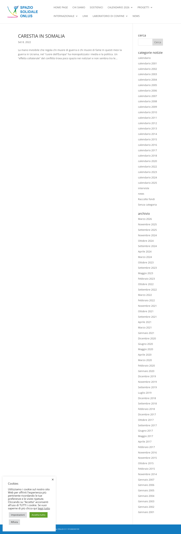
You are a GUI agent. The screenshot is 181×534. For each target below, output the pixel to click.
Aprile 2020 (144, 354)
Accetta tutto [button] (38, 514)
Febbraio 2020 (146, 365)
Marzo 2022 (145, 295)
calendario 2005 (147, 85)
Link (85, 16)
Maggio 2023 (145, 273)
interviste (143, 188)
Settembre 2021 (147, 316)
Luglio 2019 (144, 392)
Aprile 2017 (144, 441)
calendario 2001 (147, 63)
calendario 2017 (147, 150)
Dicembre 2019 (147, 376)
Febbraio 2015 (146, 468)
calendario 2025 (147, 182)
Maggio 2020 (145, 349)
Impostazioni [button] (18, 514)
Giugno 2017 (145, 430)
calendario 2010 (147, 112)
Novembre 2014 (147, 474)
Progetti (143, 7)
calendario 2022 (147, 166)
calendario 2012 (147, 123)
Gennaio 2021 (146, 333)
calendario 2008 (147, 101)
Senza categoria (147, 204)
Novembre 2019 (147, 381)
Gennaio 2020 (146, 371)
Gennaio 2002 (146, 506)
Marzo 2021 (145, 327)
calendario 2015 (147, 139)
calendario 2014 (147, 134)
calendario (144, 58)
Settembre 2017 (147, 425)
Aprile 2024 (144, 251)
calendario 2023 (147, 172)
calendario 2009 (147, 106)
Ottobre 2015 (146, 463)
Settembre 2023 (147, 267)
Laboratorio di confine (108, 16)
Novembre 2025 (147, 224)
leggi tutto (44, 508)
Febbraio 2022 (146, 300)
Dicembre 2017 (147, 414)
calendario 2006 (147, 90)
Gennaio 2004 (146, 496)
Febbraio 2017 (146, 447)
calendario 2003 (147, 74)
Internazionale (64, 16)
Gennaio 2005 (146, 490)
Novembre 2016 (147, 452)
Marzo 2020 (145, 360)
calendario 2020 (147, 161)
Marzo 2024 (145, 257)
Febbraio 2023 (146, 278)
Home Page (61, 7)
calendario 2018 (147, 155)
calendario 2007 (147, 96)
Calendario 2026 (118, 7)
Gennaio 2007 (146, 479)
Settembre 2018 (147, 403)
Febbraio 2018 (146, 409)
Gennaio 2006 (146, 485)
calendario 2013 (147, 128)
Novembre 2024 (147, 235)
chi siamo (78, 7)
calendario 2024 (147, 177)
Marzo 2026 (145, 219)
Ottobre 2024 (146, 240)
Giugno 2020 (145, 344)
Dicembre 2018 (147, 398)
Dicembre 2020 (147, 338)
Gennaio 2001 (146, 512)
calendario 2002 (147, 69)
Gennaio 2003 (146, 501)
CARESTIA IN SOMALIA (41, 36)
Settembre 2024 (147, 246)
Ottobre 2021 (146, 311)
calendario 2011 (147, 117)
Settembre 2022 (147, 289)
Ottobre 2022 (146, 284)
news (136, 16)
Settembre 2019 (147, 387)
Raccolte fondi (146, 199)
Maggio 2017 (145, 436)
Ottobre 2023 (146, 262)
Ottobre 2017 (146, 420)
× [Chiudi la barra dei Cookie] (53, 479)
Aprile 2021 (144, 322)
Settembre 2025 (147, 229)
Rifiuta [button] (14, 522)
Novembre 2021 (147, 305)
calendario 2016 (147, 145)
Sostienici (96, 7)
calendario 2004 (147, 79)
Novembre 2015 (147, 457)
